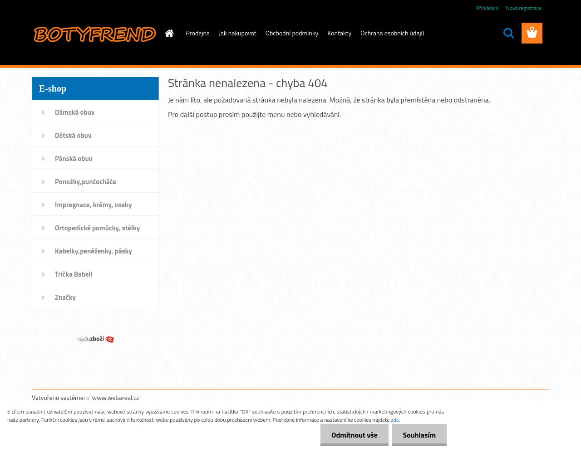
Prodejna (198, 33)
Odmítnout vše (353, 434)
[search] (508, 33)
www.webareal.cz (115, 397)
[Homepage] (168, 33)
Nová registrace (524, 8)
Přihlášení (487, 8)
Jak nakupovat (237, 33)
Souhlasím (418, 434)
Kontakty (339, 33)
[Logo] (94, 33)
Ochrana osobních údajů (392, 33)
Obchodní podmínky (292, 33)
